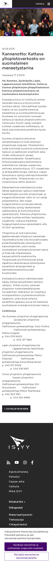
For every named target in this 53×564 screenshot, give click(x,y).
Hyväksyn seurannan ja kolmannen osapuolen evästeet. (26, 546)
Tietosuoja (16, 519)
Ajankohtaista (18, 471)
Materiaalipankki (20, 514)
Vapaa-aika (17, 481)
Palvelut (14, 476)
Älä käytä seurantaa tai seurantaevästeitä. (26, 556)
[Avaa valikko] (47, 3)
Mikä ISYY (15, 491)
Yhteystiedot (18, 524)
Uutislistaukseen (16, 409)
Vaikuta (14, 486)
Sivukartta (17, 501)
